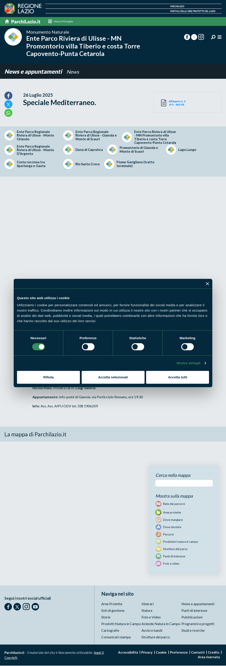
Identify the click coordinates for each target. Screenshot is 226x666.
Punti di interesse (194, 611)
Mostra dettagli (188, 363)
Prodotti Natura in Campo (121, 624)
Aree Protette (111, 604)
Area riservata (209, 657)
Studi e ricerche (193, 631)
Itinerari (147, 604)
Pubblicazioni (191, 617)
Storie (105, 617)
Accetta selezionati (113, 377)
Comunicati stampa (116, 637)
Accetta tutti (177, 377)
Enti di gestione (112, 611)
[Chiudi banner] (207, 283)
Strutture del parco (155, 637)
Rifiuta (48, 377)
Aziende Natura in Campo (160, 624)
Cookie (161, 653)
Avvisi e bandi (151, 631)
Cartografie (110, 631)
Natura (146, 611)
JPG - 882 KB (178, 103)
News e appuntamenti (35, 71)
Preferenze (179, 653)
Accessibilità (128, 653)
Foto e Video (151, 617)
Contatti (198, 653)
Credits (213, 653)
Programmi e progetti (197, 624)
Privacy (147, 653)
